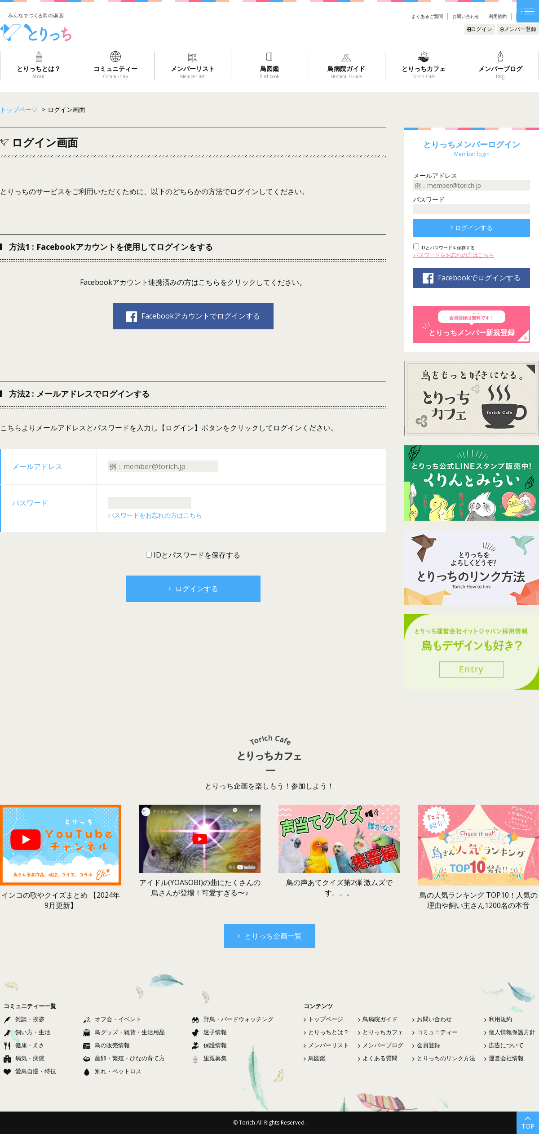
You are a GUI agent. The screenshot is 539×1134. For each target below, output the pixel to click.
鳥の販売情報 (106, 1045)
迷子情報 (209, 1032)
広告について (504, 1045)
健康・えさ (24, 1045)
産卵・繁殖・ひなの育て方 (124, 1058)
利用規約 (498, 16)
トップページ (323, 1019)
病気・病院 (24, 1058)
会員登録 (426, 1045)
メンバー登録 (518, 29)
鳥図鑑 (315, 1058)
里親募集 (209, 1058)
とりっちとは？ (326, 1032)
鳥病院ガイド (378, 1019)
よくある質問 (378, 1058)
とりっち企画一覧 (270, 936)
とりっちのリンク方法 (443, 1058)
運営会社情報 (504, 1058)
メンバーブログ (380, 1045)
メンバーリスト (326, 1045)
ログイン (479, 29)
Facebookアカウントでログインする (193, 316)
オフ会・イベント (112, 1019)
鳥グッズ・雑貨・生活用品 (124, 1032)
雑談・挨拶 (24, 1019)
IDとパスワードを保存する (196, 555)
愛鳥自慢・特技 (30, 1071)
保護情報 (209, 1045)
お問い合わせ (465, 16)
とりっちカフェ (380, 1032)
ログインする (193, 589)
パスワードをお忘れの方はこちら (155, 515)
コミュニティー (435, 1032)
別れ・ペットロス (112, 1071)
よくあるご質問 (427, 16)
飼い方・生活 (27, 1032)
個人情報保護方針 (509, 1032)
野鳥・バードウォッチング (233, 1019)
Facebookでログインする (472, 278)
